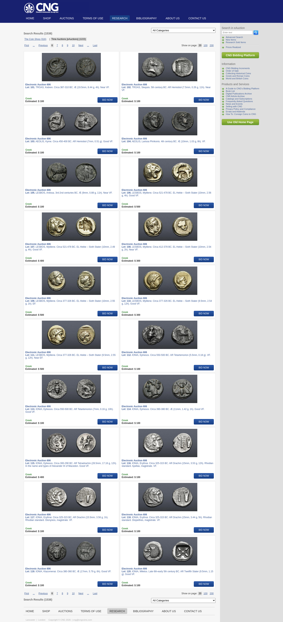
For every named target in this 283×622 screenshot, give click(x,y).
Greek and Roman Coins (238, 76)
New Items (231, 40)
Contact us (197, 18)
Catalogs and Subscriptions (239, 99)
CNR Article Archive (235, 96)
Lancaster (30, 620)
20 (200, 45)
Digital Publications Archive (239, 93)
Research (120, 18)
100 (206, 45)
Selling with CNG (234, 106)
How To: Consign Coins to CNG (241, 114)
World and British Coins (237, 78)
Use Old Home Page (240, 122)
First (26, 45)
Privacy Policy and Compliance (240, 109)
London (41, 620)
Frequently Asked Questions (239, 101)
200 (212, 45)
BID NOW (107, 100)
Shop (47, 18)
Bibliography (146, 18)
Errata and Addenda (235, 111)
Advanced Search (234, 37)
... (34, 45)
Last (95, 45)
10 (73, 45)
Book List (230, 91)
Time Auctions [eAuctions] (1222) (68, 39)
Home (30, 18)
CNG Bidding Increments (238, 68)
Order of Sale (232, 71)
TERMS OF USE (93, 18)
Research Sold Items (236, 42)
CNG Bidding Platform (240, 55)
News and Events (234, 104)
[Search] (237, 32)
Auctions (67, 18)
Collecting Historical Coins (238, 73)
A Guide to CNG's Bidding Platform (242, 88)
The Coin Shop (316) (35, 39)
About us (172, 18)
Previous (43, 45)
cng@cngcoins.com (82, 620)
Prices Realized (233, 47)
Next (80, 45)
